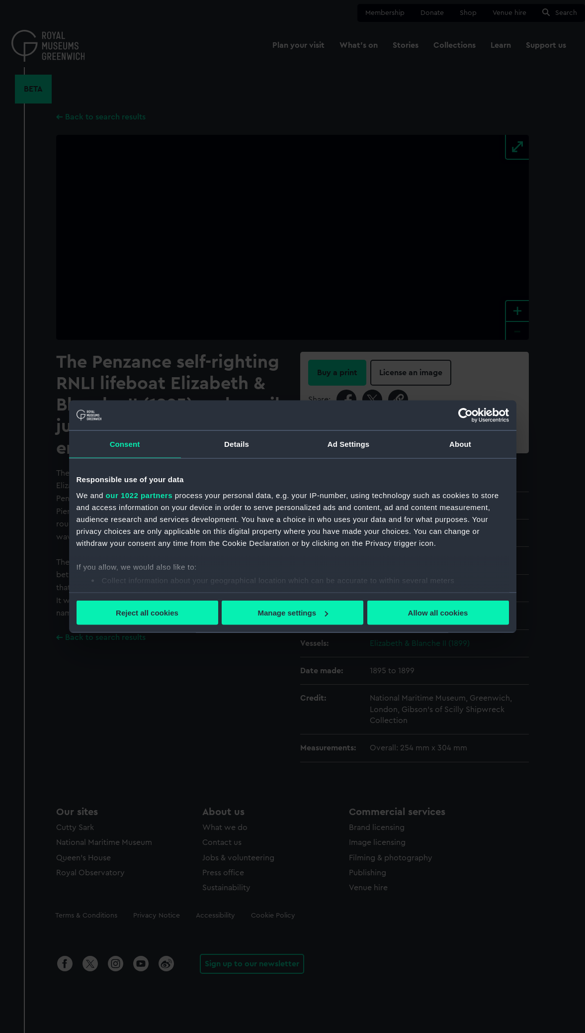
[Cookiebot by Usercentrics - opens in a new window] (465, 415)
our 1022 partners (139, 495)
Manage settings (292, 613)
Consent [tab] (125, 444)
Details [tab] (236, 444)
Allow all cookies (438, 613)
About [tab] (460, 444)
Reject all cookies (147, 613)
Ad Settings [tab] (348, 444)
